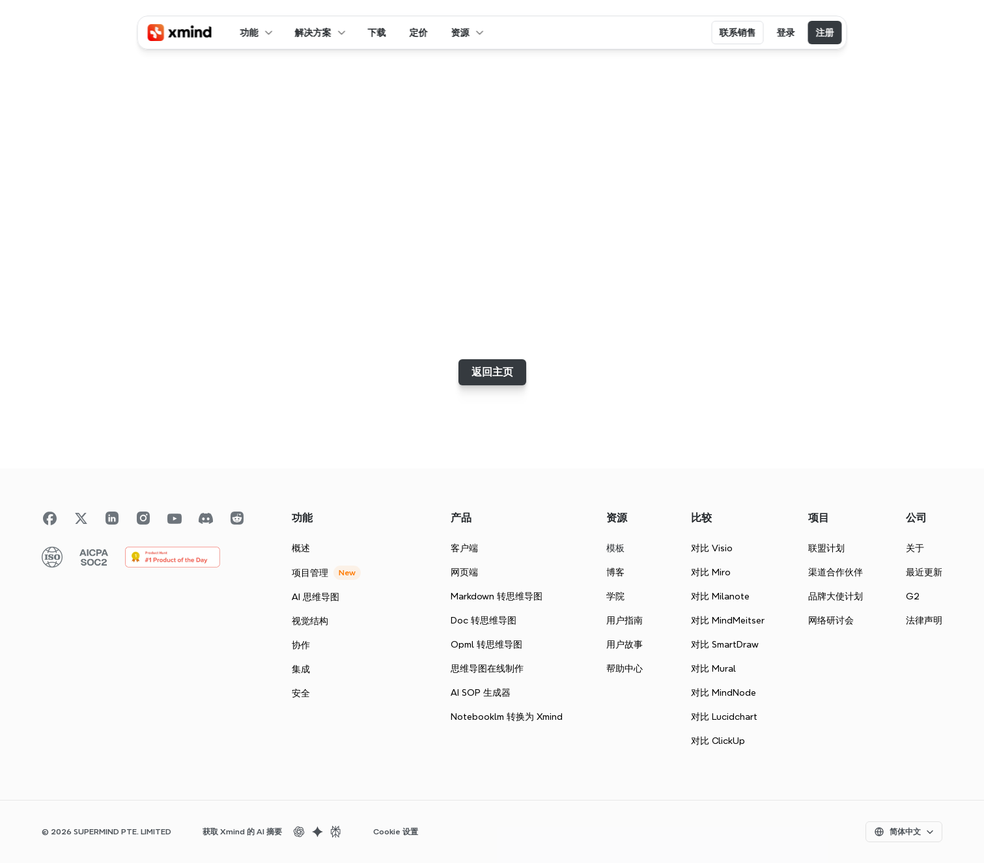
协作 (301, 645)
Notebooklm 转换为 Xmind (507, 716)
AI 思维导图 (315, 596)
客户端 (464, 548)
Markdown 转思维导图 (496, 596)
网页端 (464, 572)
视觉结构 (310, 620)
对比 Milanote (720, 596)
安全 (301, 693)
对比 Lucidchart (724, 716)
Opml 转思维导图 (486, 644)
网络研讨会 (831, 620)
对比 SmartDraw (725, 644)
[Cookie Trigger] (395, 832)
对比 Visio (712, 548)
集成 (301, 669)
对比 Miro (711, 572)
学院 (615, 596)
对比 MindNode (723, 692)
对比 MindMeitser (728, 620)
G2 (913, 596)
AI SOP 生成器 (481, 692)
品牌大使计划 (835, 596)
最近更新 (924, 572)
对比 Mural (713, 668)
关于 (915, 548)
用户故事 (624, 644)
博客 (615, 572)
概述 (301, 548)
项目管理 (310, 572)
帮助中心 (624, 668)
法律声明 (924, 620)
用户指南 (624, 620)
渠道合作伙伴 (835, 572)
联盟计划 (826, 548)
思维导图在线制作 (487, 668)
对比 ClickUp (718, 740)
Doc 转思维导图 (483, 620)
